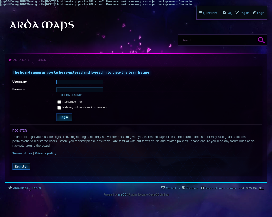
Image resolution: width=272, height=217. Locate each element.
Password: (19, 89)
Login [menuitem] (260, 13)
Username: (20, 81)
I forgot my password (69, 94)
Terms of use (22, 153)
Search (261, 40)
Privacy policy (45, 153)
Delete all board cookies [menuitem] (220, 188)
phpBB (122, 194)
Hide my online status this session (82, 107)
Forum (41, 60)
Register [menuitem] (245, 13)
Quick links (210, 13)
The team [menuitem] (192, 188)
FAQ (229, 13)
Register (21, 166)
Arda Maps (21, 60)
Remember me (69, 101)
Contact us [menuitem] (173, 188)
